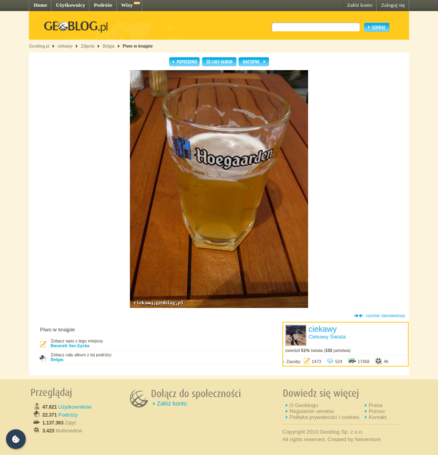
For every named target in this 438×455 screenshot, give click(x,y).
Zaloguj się (393, 5)
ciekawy (64, 46)
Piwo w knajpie (138, 46)
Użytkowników (74, 407)
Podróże (103, 5)
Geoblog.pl (39, 46)
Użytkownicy (70, 5)
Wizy (127, 5)
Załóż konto (359, 5)
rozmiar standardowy (385, 315)
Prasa (376, 405)
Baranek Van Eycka (70, 345)
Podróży (68, 415)
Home (40, 5)
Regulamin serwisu (311, 411)
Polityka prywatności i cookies (324, 417)
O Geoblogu (303, 405)
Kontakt (378, 417)
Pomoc (377, 411)
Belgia (108, 46)
